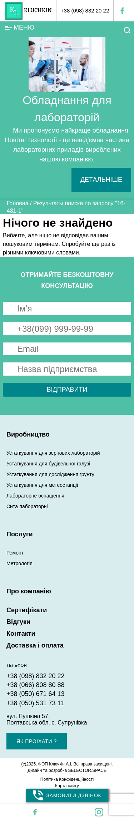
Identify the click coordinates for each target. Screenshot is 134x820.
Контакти (20, 633)
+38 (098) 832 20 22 (85, 10)
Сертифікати (26, 610)
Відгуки (18, 621)
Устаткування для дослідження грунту (50, 474)
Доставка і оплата (35, 645)
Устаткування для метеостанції (42, 485)
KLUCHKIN (38, 10)
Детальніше (101, 179)
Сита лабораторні (27, 506)
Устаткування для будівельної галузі (48, 463)
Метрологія (19, 563)
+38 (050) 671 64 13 (35, 693)
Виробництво (28, 434)
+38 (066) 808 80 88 (35, 685)
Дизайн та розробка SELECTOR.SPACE (67, 770)
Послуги (19, 534)
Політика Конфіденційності (67, 779)
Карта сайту (67, 785)
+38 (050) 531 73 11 (35, 703)
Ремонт (15, 553)
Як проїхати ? (36, 741)
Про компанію (28, 591)
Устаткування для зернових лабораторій (53, 453)
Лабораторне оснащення (35, 496)
